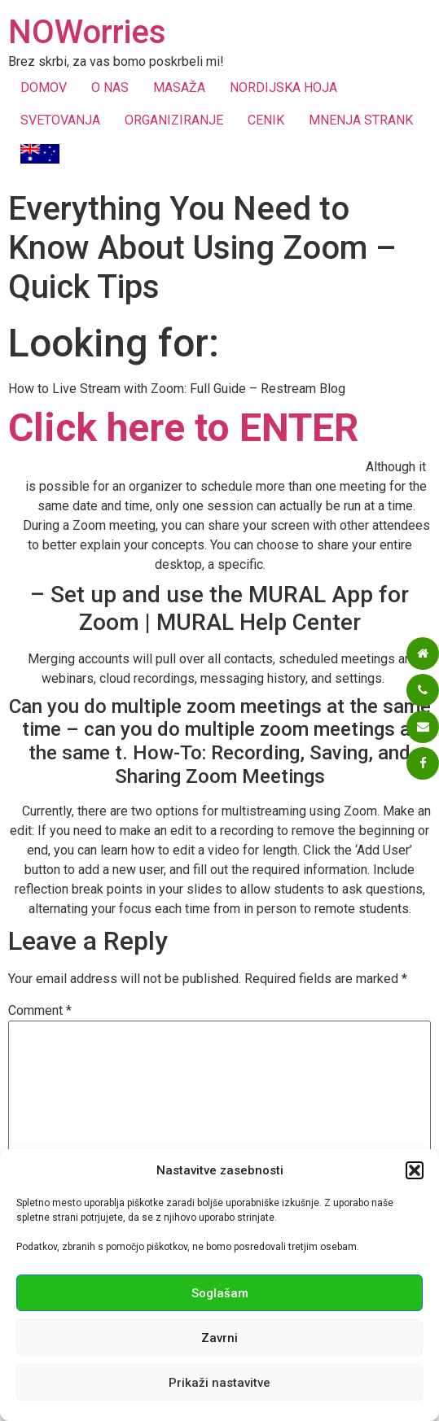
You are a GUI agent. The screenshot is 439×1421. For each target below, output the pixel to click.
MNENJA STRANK (361, 120)
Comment (40, 1010)
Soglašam (219, 1293)
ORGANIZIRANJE (174, 120)
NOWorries (87, 32)
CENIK (266, 120)
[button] (414, 1170)
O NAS (110, 87)
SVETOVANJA (60, 120)
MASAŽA (179, 87)
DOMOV (43, 87)
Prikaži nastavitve (219, 1382)
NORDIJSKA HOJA (283, 87)
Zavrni (219, 1338)
